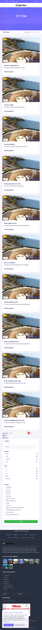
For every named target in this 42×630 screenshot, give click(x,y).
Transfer (10, 537)
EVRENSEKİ (26, 265)
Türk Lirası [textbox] (19, 593)
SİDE (24, 383)
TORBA (23, 67)
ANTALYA (13, 146)
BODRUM (18, 67)
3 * (6, 468)
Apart (7, 453)
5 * (6, 473)
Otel (32, 32)
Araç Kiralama (32, 534)
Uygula (21, 521)
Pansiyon (8, 459)
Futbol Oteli (5, 583)
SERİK (18, 186)
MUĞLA (12, 67)
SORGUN (25, 146)
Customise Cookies (19, 625)
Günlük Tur (16, 537)
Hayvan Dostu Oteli (7, 585)
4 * (6, 470)
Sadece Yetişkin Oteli (7, 587)
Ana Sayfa (27, 32)
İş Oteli (4, 589)
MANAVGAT (19, 146)
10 (36, 433)
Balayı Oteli (5, 579)
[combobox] (8, 593)
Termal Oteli (5, 575)
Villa (7, 461)
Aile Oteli (5, 577)
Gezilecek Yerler (25, 537)
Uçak (26, 534)
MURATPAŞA (19, 225)
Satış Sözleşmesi (32, 620)
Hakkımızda (16, 534)
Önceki (11, 433)
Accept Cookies (8, 625)
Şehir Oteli (5, 581)
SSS (29, 623)
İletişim (32, 537)
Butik (7, 476)
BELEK (22, 186)
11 (39, 433)
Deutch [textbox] (5, 593)
